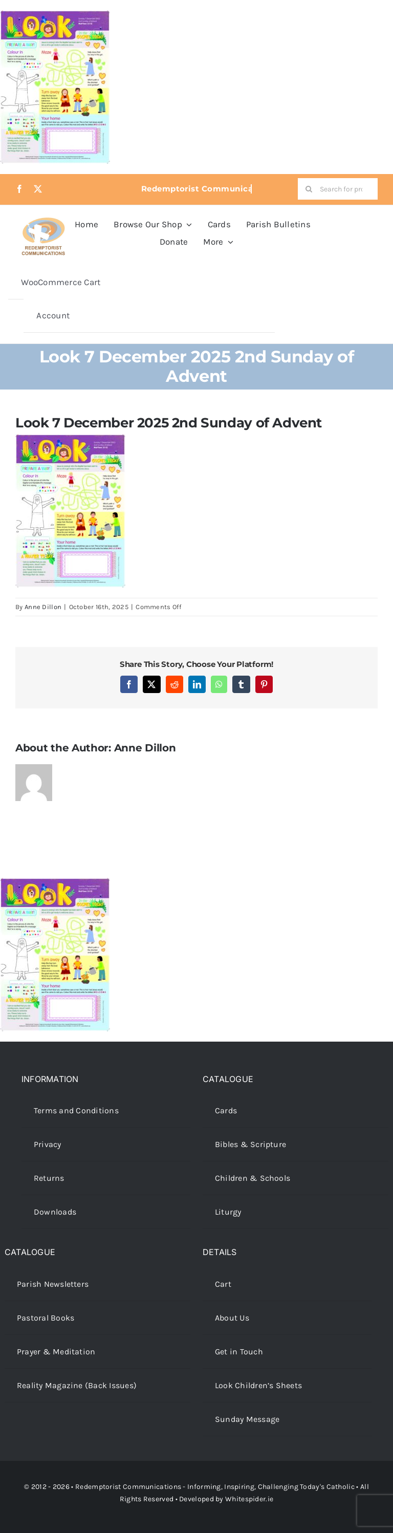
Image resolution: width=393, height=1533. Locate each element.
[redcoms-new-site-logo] (43, 222)
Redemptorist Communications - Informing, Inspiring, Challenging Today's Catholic (215, 1486)
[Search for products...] (338, 189)
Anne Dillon (43, 607)
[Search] (308, 189)
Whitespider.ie (249, 1499)
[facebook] (19, 189)
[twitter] (38, 189)
